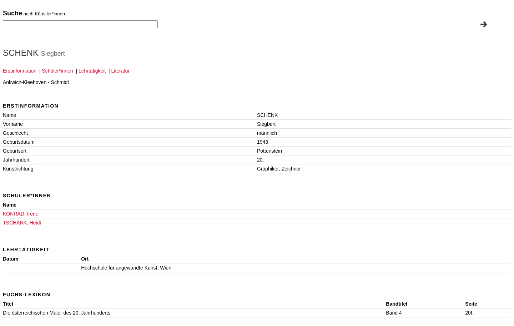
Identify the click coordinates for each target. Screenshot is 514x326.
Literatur (120, 71)
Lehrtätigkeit (92, 71)
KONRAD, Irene (21, 214)
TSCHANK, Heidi (22, 223)
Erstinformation (19, 71)
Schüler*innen (57, 71)
